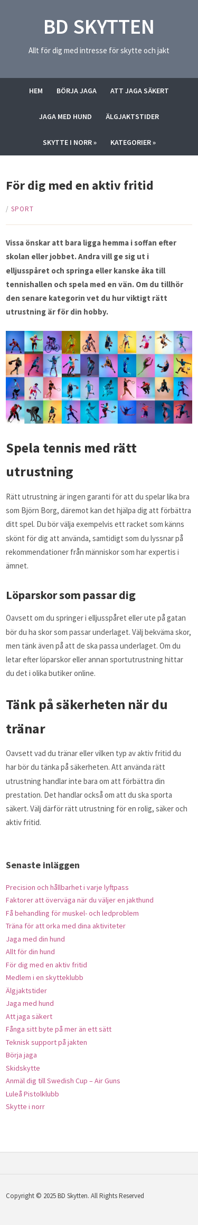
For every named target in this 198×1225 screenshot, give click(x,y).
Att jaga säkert (139, 90)
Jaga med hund (65, 116)
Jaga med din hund (35, 939)
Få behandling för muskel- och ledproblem (72, 913)
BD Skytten (99, 26)
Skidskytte (23, 1068)
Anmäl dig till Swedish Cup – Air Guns (63, 1080)
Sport (22, 208)
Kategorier (133, 142)
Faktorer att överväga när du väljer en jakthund (80, 900)
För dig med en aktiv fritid (46, 964)
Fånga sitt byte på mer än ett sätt (58, 1029)
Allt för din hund (30, 951)
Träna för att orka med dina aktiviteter (66, 925)
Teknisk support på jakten (46, 1042)
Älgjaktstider (132, 116)
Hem (36, 90)
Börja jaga (76, 90)
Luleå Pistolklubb (32, 1094)
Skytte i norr (70, 142)
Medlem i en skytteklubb (44, 977)
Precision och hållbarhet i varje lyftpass (67, 887)
